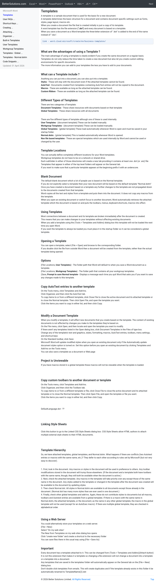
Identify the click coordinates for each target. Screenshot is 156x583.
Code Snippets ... (11, 61)
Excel (32, 4)
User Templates (10, 44)
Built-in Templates (11, 40)
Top (152, 579)
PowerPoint (55, 4)
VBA (79, 4)
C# (94, 4)
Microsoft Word (10, 11)
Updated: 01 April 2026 (13, 65)
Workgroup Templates (13, 49)
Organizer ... (8, 36)
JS (87, 4)
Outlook (69, 4)
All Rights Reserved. (81, 579)
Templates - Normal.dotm (15, 57)
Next (151, 4)
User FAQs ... (9, 19)
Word (41, 4)
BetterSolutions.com (14, 3)
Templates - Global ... (13, 53)
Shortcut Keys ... (10, 23)
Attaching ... (8, 32)
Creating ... (8, 27)
